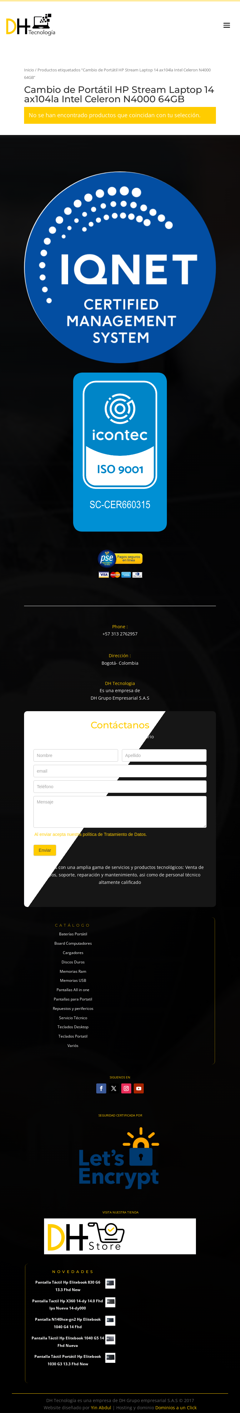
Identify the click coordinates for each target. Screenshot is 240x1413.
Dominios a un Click (176, 1408)
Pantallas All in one (73, 989)
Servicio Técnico (73, 1017)
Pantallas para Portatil (73, 999)
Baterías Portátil (73, 934)
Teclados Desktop (73, 1027)
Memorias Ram (73, 971)
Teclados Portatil (73, 1036)
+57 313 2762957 (120, 634)
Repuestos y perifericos (73, 1008)
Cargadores (73, 952)
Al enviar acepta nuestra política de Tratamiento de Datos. (90, 834)
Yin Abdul (101, 1408)
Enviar (45, 850)
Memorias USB (73, 980)
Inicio (29, 70)
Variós (73, 1045)
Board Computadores (73, 943)
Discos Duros (73, 962)
